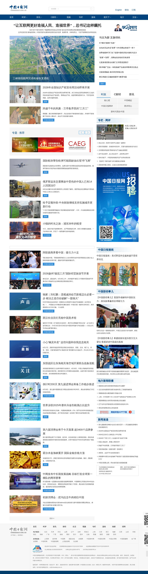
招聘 (124, 527)
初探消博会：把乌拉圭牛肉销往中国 (63, 497)
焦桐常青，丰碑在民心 (69, 32)
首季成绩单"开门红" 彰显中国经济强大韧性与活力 (118, 53)
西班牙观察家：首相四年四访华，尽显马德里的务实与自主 (118, 146)
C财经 (53, 17)
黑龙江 (86, 532)
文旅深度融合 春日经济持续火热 (111, 72)
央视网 (80, 539)
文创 (134, 17)
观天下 (107, 17)
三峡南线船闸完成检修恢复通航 (31, 78)
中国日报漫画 (105, 249)
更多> (102, 83)
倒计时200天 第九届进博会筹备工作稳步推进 (68, 384)
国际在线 (72, 539)
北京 (45, 532)
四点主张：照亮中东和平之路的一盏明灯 (112, 143)
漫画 (93, 17)
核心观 (107, 100)
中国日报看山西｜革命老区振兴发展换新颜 (113, 463)
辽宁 (72, 532)
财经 (64, 527)
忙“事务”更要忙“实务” (107, 43)
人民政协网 (66, 541)
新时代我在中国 (117, 112)
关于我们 (13, 535)
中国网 (63, 539)
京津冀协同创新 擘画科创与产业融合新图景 (113, 150)
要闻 (45, 101)
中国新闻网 (54, 541)
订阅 (134, 10)
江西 (120, 532)
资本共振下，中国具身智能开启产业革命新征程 (114, 157)
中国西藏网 (124, 539)
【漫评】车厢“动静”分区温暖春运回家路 (112, 161)
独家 (114, 527)
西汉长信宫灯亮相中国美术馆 (59, 317)
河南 (133, 532)
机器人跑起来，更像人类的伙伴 (109, 442)
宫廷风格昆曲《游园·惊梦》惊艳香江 (111, 449)
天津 (52, 532)
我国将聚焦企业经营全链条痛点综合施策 (112, 400)
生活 (74, 527)
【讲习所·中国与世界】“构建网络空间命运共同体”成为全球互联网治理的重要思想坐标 (57, 30)
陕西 (101, 534)
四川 (74, 534)
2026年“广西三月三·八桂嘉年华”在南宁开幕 (113, 438)
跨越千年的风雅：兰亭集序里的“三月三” (65, 108)
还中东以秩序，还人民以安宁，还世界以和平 (114, 154)
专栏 (81, 17)
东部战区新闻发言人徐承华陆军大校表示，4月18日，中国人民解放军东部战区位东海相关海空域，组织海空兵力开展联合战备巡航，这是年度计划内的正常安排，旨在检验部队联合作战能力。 (68, 371)
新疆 (107, 534)
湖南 (41, 534)
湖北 (34, 534)
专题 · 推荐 (18, 132)
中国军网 (44, 541)
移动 (127, 10)
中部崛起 (128, 100)
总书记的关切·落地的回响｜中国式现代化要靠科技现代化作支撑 (39, 32)
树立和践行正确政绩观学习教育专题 (113, 77)
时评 (24, 17)
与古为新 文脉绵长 (110, 37)
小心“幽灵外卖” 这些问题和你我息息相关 (66, 342)
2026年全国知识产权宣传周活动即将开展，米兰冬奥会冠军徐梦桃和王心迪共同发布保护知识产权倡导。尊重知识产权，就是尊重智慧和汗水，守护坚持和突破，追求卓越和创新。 (68, 95)
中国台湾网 (113, 539)
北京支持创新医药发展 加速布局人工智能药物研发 (115, 389)
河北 (59, 532)
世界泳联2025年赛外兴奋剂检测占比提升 (66, 405)
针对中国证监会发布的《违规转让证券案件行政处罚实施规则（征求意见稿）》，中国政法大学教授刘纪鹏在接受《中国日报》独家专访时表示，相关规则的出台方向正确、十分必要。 (68, 304)
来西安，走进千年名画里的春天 (109, 453)
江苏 (100, 532)
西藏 (94, 534)
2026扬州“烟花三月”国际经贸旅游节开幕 (66, 273)
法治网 (75, 541)
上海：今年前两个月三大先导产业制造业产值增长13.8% (117, 397)
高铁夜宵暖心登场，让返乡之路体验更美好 (113, 165)
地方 (122, 17)
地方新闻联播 (105, 380)
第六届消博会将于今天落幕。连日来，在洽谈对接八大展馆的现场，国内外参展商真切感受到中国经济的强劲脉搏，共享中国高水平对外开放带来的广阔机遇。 (68, 439)
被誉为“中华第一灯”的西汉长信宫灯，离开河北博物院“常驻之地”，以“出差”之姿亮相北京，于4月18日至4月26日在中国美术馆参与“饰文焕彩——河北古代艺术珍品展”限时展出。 (68, 325)
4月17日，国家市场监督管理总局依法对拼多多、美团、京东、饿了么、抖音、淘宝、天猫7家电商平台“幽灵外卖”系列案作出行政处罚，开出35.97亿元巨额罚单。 (68, 350)
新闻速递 (103, 419)
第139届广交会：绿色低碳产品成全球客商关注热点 (118, 67)
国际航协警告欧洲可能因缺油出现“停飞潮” (67, 160)
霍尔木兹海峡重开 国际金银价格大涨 (64, 453)
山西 (65, 532)
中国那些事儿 (105, 291)
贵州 (81, 534)
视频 (69, 17)
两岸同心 (128, 106)
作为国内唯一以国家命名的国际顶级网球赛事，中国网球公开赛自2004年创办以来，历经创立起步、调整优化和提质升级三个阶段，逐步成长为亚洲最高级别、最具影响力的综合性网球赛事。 (68, 484)
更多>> (52, 518)
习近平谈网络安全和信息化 (87, 32)
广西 (54, 534)
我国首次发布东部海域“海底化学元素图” (112, 386)
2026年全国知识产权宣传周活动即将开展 (66, 87)
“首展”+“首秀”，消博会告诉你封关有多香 (114, 57)
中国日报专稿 (48, 120)
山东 (127, 532)
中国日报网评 (107, 106)
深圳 (114, 534)
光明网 (35, 541)
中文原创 (47, 235)
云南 (87, 534)
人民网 (46, 539)
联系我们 (20, 535)
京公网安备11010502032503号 (53, 549)
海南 (61, 534)
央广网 (133, 539)
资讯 (38, 17)
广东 (47, 534)
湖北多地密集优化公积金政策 (108, 408)
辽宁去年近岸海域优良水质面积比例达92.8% (113, 404)
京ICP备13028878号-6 (89, 549)
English (118, 10)
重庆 (67, 534)
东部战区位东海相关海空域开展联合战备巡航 (68, 363)
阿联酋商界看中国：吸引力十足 (61, 252)
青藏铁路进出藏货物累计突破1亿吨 (110, 393)
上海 (93, 532)
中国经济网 (101, 539)
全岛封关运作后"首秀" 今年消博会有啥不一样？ (117, 48)
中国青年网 (90, 539)
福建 (113, 532)
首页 (11, 17)
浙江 (107, 532)
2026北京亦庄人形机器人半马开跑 (110, 434)
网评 (107, 120)
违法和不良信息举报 (50, 546)
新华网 (54, 539)
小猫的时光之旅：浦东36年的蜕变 (62, 223)
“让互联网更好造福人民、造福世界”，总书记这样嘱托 (57, 25)
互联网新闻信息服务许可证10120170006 (71, 546)
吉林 (79, 532)
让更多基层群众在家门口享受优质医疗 (113, 62)
